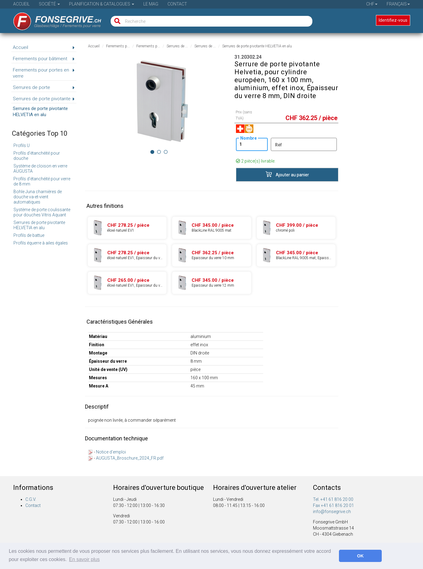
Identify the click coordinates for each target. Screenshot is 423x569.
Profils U (21, 145)
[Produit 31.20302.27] (211, 228)
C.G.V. (30, 499)
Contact (177, 4)
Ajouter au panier (287, 174)
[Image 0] (152, 151)
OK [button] (360, 555)
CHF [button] (371, 4)
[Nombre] (251, 144)
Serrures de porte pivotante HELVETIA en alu (39, 225)
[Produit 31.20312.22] (127, 255)
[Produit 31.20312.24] (211, 255)
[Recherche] (116, 21)
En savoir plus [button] (84, 559)
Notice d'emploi (111, 452)
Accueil (21, 4)
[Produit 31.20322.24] (211, 283)
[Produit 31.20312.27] (296, 255)
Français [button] (398, 4)
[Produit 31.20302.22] (127, 228)
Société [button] (49, 4)
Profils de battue (28, 235)
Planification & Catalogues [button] (101, 4)
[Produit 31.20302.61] (296, 228)
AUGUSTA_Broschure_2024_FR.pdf (130, 458)
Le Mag (150, 4)
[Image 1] (159, 151)
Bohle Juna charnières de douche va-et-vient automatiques (37, 196)
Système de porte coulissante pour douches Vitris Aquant (41, 212)
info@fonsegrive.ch (332, 511)
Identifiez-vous (393, 20)
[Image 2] (166, 151)
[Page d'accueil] (53, 19)
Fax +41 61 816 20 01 (333, 505)
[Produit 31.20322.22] (127, 283)
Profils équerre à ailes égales (40, 242)
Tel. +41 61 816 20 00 (333, 499)
